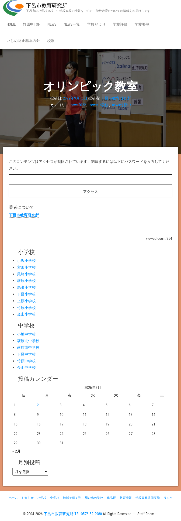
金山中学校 (26, 367)
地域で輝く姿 (72, 498)
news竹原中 (121, 105)
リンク (168, 498)
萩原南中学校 (28, 347)
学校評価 (120, 24)
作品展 (111, 498)
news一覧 (71, 24)
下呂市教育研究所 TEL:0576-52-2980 (73, 514)
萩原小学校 (26, 280)
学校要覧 (142, 24)
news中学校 (99, 105)
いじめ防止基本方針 (23, 40)
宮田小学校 (26, 267)
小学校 (41, 498)
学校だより (96, 24)
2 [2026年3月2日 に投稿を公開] (38, 405)
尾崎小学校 (26, 274)
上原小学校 (26, 301)
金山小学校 (26, 314)
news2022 (78, 105)
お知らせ (27, 498)
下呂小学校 (26, 294)
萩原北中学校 (28, 341)
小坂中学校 (26, 334)
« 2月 (16, 451)
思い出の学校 (94, 498)
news (51, 24)
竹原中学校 (26, 361)
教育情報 (126, 498)
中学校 (54, 498)
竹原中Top (31, 24)
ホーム (13, 498)
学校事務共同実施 (148, 498)
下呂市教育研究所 (46, 5)
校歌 (51, 40)
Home (11, 24)
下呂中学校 (26, 354)
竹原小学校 (26, 307)
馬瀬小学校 (26, 287)
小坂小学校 (26, 260)
